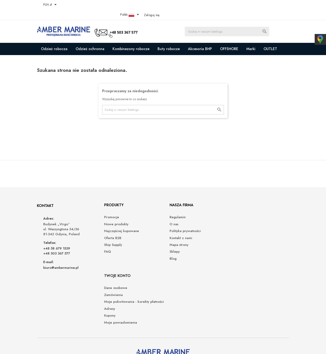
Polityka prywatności (182, 221)
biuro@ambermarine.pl (61, 257)
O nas (170, 214)
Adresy (236, 233)
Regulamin (174, 207)
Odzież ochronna (90, 38)
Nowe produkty (114, 214)
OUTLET (270, 38)
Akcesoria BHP (200, 38)
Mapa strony (175, 235)
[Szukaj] (227, 21)
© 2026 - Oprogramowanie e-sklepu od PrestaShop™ (76, 345)
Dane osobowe (242, 207)
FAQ (105, 242)
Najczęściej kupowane (119, 221)
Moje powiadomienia (247, 247)
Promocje (109, 207)
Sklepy (171, 242)
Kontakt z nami (177, 228)
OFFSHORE (229, 38)
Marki (250, 38)
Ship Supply (111, 235)
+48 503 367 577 (57, 243)
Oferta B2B (110, 228)
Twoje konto (244, 195)
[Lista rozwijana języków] (259, 5)
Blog (169, 249)
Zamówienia (240, 214)
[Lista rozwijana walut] (51, 5)
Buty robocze (169, 38)
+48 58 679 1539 (57, 238)
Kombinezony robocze (131, 38)
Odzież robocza (54, 38)
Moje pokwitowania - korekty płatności (253, 224)
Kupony (236, 240)
